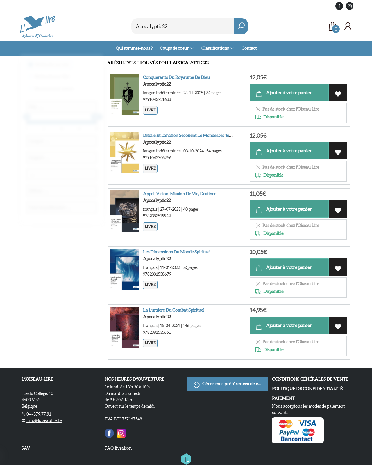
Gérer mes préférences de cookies (230, 384)
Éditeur (39, 194)
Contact (249, 48)
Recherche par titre (52, 79)
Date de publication (50, 210)
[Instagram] (121, 432)
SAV (26, 448)
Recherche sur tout (52, 67)
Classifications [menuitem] (215, 48)
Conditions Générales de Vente (310, 379)
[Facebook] (109, 432)
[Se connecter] (347, 26)
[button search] (241, 26)
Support (39, 161)
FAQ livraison (118, 448)
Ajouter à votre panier (283, 93)
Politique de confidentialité (307, 388)
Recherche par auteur (54, 91)
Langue (39, 144)
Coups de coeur (174, 48)
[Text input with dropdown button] (183, 26)
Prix (36, 110)
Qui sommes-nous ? (134, 48)
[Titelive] (186, 458)
